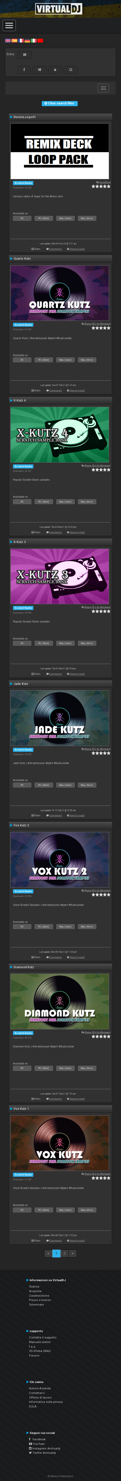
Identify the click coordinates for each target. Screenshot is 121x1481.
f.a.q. (32, 1346)
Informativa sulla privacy (46, 1402)
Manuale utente (39, 1342)
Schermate (36, 1304)
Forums (34, 1355)
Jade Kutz (21, 684)
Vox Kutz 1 (21, 1109)
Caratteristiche (39, 1295)
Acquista (35, 1291)
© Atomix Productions (60, 1476)
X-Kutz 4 (20, 400)
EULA (33, 1406)
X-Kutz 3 (20, 542)
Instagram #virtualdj (44, 1448)
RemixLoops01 (25, 117)
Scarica (34, 1286)
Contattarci (37, 1393)
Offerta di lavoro (40, 1397)
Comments (55, 248)
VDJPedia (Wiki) (40, 1351)
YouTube (37, 1444)
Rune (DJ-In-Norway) (98, 323)
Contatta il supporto (42, 1337)
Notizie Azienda (40, 1388)
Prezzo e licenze (40, 1300)
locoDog (105, 182)
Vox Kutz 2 (21, 825)
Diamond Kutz (24, 967)
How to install (77, 248)
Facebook (37, 1439)
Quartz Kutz (22, 258)
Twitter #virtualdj (42, 1453)
